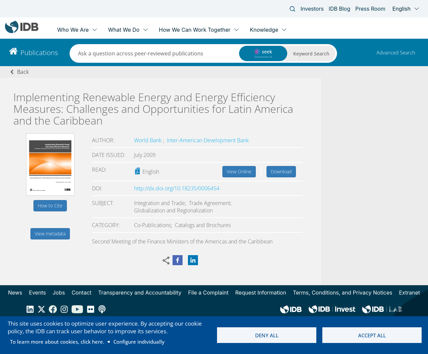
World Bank (148, 140)
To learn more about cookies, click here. (57, 341)
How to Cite (50, 205)
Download (281, 171)
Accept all (372, 335)
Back (23, 71)
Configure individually (139, 341)
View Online (239, 171)
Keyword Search (311, 53)
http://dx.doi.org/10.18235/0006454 (176, 188)
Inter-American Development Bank (208, 140)
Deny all (267, 335)
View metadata (50, 233)
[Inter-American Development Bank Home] (21, 31)
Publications (39, 52)
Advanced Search (396, 52)
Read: (99, 169)
